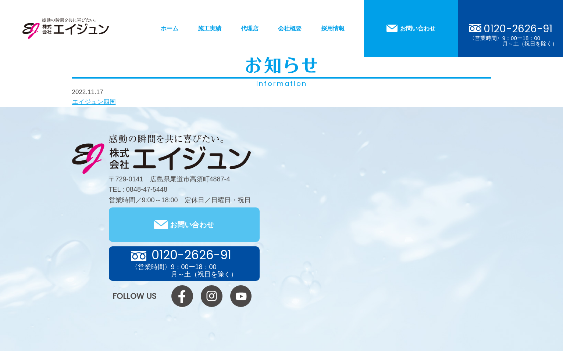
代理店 (250, 28)
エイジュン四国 (94, 101)
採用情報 (333, 28)
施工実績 (209, 28)
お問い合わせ (417, 28)
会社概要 (290, 28)
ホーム (169, 28)
